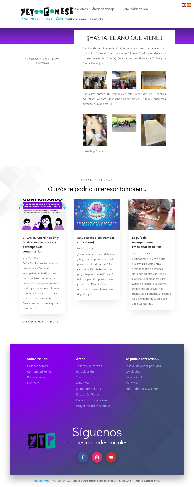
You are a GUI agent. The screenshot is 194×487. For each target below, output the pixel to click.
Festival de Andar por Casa (143, 370)
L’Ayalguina (132, 376)
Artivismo (82, 387)
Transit (81, 382)
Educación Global (87, 399)
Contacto (96, 19)
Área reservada (42, 480)
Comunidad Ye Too (135, 9)
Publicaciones (76, 19)
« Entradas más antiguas (38, 321)
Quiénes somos (37, 370)
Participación (85, 376)
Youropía (131, 387)
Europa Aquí (133, 382)
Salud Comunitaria (88, 393)
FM (158, 480)
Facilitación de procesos (92, 405)
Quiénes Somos (77, 9)
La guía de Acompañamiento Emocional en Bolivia (147, 242)
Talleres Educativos (89, 370)
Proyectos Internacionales (93, 410)
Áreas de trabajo (103, 9)
